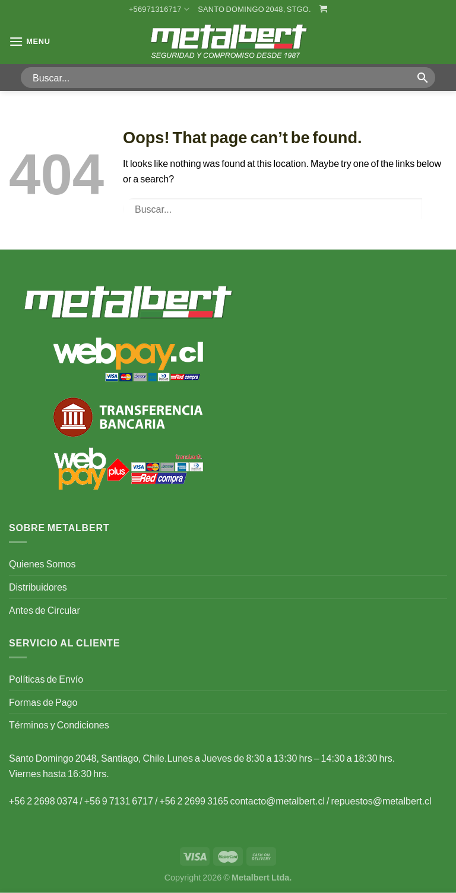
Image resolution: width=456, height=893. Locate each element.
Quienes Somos (42, 563)
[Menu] (29, 41)
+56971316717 (159, 9)
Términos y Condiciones (59, 724)
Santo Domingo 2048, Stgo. (254, 9)
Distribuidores (38, 586)
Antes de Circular (44, 610)
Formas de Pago (43, 702)
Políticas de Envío (46, 678)
